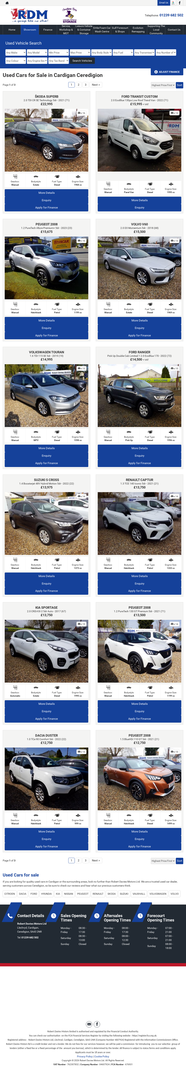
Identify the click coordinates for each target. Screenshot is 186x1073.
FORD (34, 893)
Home (12, 29)
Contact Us (174, 29)
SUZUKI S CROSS (46, 480)
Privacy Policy (85, 1056)
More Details (47, 192)
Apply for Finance (46, 207)
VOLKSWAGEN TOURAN (46, 352)
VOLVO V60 (139, 224)
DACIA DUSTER (46, 735)
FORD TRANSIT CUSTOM (140, 96)
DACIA (22, 893)
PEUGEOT (82, 893)
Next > (96, 84)
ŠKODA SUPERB (46, 96)
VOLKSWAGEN (157, 893)
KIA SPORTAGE (46, 607)
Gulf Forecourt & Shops (120, 29)
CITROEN (9, 893)
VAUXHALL (139, 893)
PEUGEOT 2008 (47, 224)
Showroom (30, 29)
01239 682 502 (171, 15)
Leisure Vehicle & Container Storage (84, 30)
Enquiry (46, 200)
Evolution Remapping (138, 29)
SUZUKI (124, 893)
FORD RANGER (139, 352)
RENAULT (98, 893)
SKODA (112, 893)
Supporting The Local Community (156, 30)
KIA (58, 893)
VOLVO (175, 893)
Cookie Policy (101, 1056)
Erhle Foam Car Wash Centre (102, 29)
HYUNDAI (46, 893)
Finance (47, 29)
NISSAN (68, 893)
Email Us (163, 2)
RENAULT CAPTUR (139, 480)
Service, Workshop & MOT (66, 30)
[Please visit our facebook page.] (179, 3)
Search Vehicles (82, 60)
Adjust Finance (169, 71)
